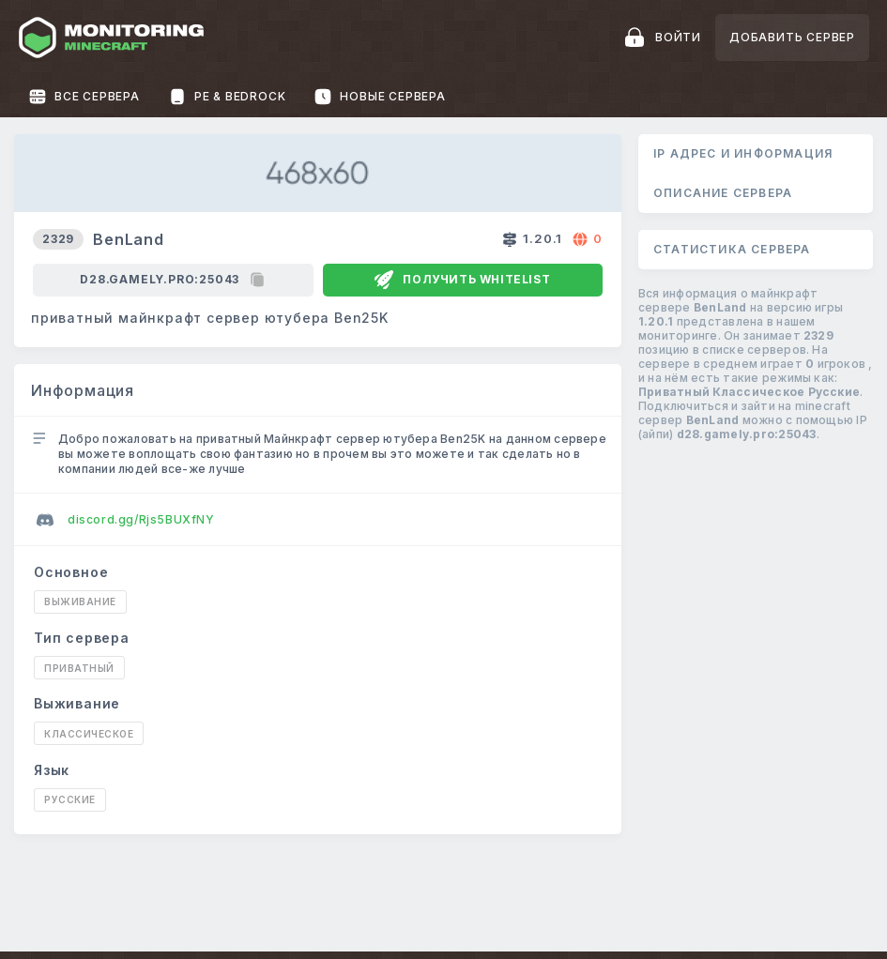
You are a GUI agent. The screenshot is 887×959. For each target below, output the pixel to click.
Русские (70, 799)
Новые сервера (379, 96)
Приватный (79, 668)
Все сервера (84, 96)
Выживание (80, 601)
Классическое (88, 733)
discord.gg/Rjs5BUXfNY (126, 519)
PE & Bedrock (227, 96)
